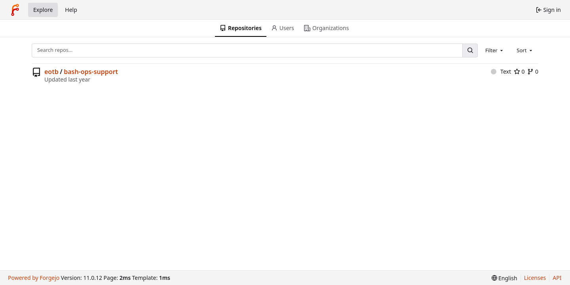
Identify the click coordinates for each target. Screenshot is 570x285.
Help (71, 9)
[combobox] (495, 50)
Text (501, 71)
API (557, 277)
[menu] (504, 278)
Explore (43, 9)
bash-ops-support (91, 72)
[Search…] (469, 50)
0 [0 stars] (519, 71)
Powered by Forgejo (33, 277)
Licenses (535, 277)
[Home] (15, 10)
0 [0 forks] (532, 71)
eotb (51, 72)
